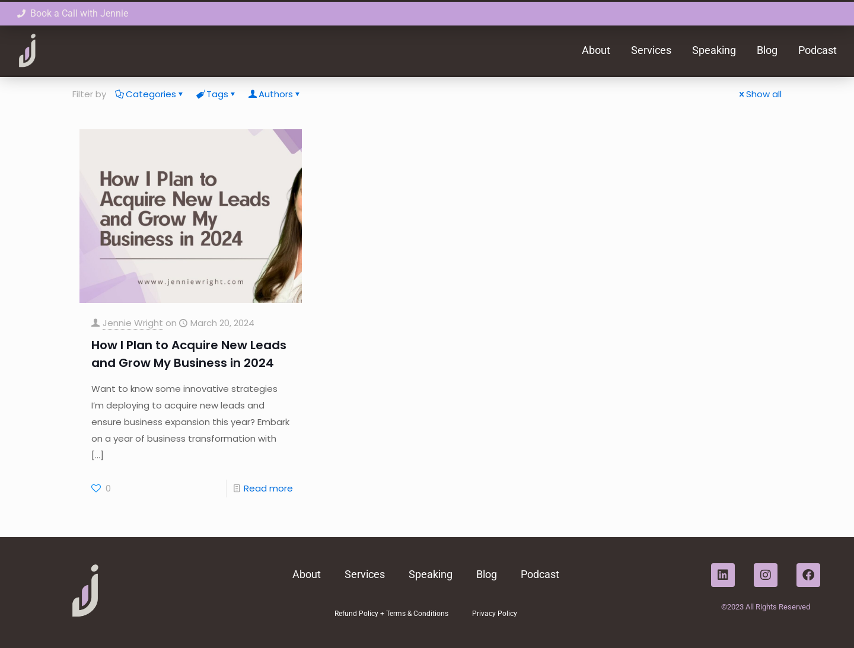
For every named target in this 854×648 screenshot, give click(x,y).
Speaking (714, 50)
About (596, 50)
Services (651, 50)
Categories (150, 94)
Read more (268, 488)
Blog (767, 50)
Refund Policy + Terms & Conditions (391, 613)
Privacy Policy (494, 613)
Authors (275, 94)
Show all (759, 94)
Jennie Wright (133, 323)
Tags (216, 94)
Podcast (817, 50)
